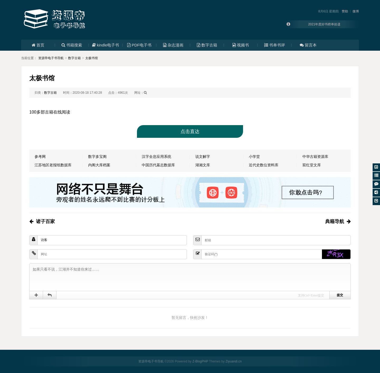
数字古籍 (207, 45)
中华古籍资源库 (315, 156)
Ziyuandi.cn (234, 361)
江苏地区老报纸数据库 (53, 165)
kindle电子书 (105, 45)
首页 (38, 45)
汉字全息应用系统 (156, 156)
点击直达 (190, 131)
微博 (356, 11)
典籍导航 (334, 221)
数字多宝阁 (97, 156)
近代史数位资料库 (263, 165)
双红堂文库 (311, 165)
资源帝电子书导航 (51, 58)
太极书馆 (91, 58)
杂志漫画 (173, 45)
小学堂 (254, 156)
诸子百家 (45, 221)
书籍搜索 (71, 45)
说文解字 (202, 156)
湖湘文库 (202, 165)
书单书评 (274, 45)
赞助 (345, 11)
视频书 (240, 45)
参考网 (40, 156)
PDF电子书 (139, 45)
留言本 (308, 45)
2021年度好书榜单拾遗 (324, 24)
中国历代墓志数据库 (158, 165)
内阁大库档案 (99, 165)
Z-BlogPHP (200, 361)
